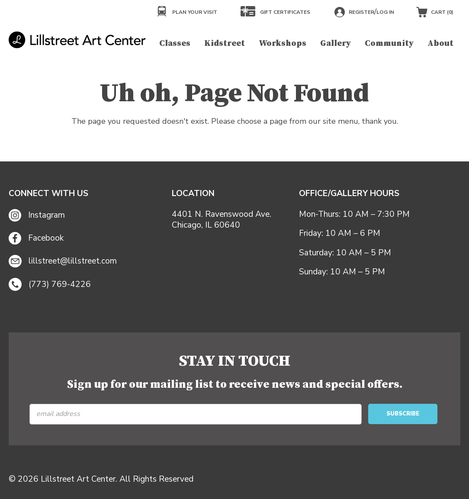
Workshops (282, 43)
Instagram (37, 215)
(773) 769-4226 (50, 284)
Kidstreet (224, 43)
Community (389, 43)
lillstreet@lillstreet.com (63, 261)
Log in (385, 12)
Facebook (36, 238)
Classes (174, 43)
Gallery (335, 43)
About (440, 43)
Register (361, 12)
